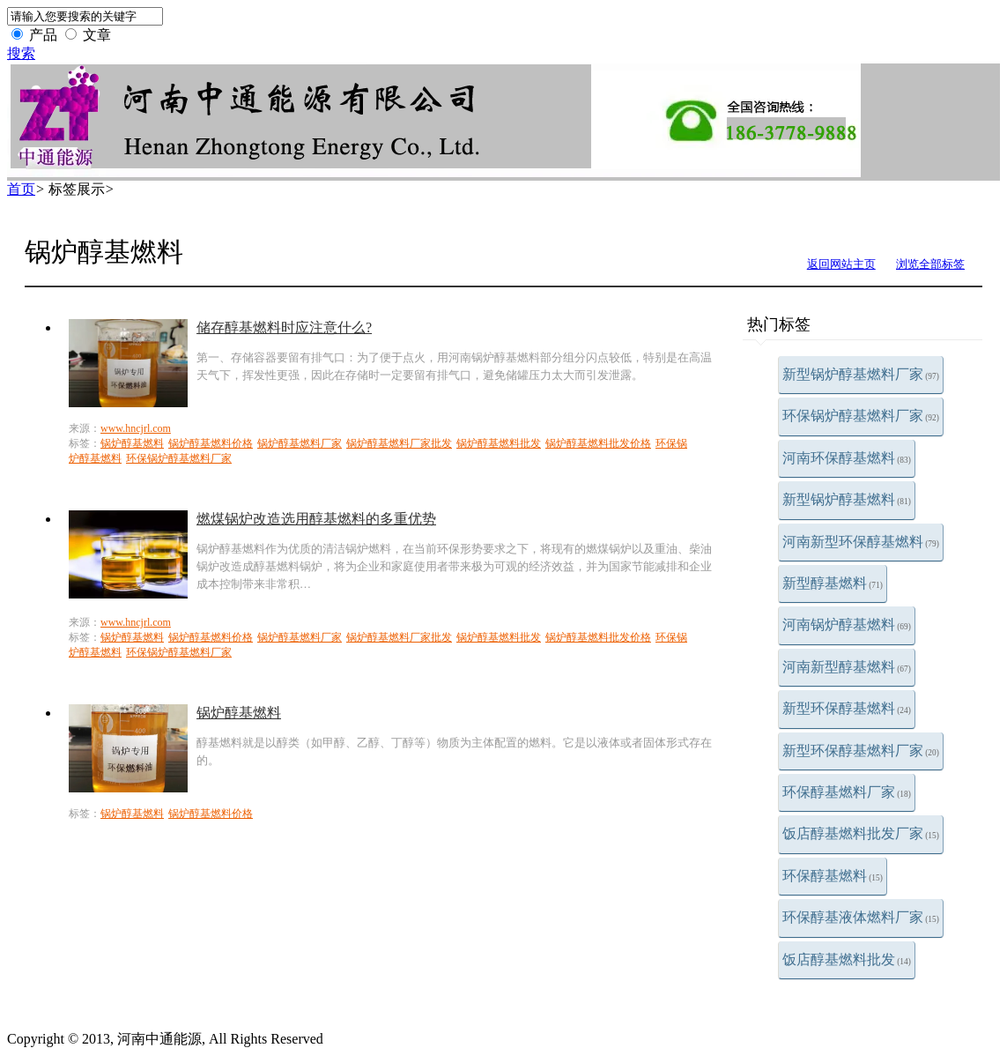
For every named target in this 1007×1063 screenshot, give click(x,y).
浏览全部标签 (930, 264)
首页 (21, 189)
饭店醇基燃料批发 (846, 959)
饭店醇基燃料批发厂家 (860, 833)
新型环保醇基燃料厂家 (860, 750)
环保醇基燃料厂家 (846, 791)
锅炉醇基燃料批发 (498, 443)
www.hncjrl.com (135, 428)
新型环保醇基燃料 (846, 708)
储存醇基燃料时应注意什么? (284, 327)
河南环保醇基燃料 (846, 457)
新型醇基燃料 (832, 583)
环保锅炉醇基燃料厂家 (860, 415)
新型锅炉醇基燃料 (846, 499)
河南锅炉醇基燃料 (846, 624)
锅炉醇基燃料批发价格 (598, 443)
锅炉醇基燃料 (132, 443)
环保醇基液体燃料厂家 (860, 917)
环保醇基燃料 (832, 875)
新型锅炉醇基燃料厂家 (860, 374)
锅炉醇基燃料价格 (210, 443)
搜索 (21, 53)
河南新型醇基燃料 (846, 666)
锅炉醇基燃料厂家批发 (399, 443)
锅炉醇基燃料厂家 (299, 443)
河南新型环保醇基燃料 (860, 541)
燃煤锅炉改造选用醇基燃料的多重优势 (316, 518)
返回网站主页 (841, 264)
